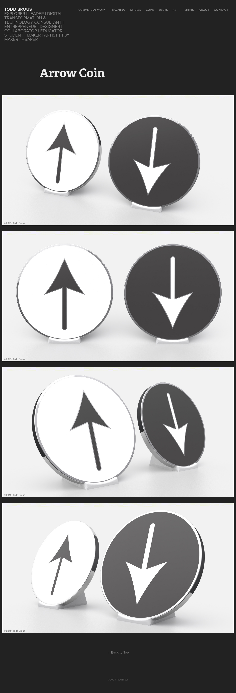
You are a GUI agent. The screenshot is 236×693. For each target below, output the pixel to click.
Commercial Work (91, 10)
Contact (221, 9)
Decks (163, 10)
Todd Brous (18, 9)
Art (175, 10)
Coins (150, 10)
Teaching (117, 9)
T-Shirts (188, 10)
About (204, 9)
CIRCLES (135, 10)
